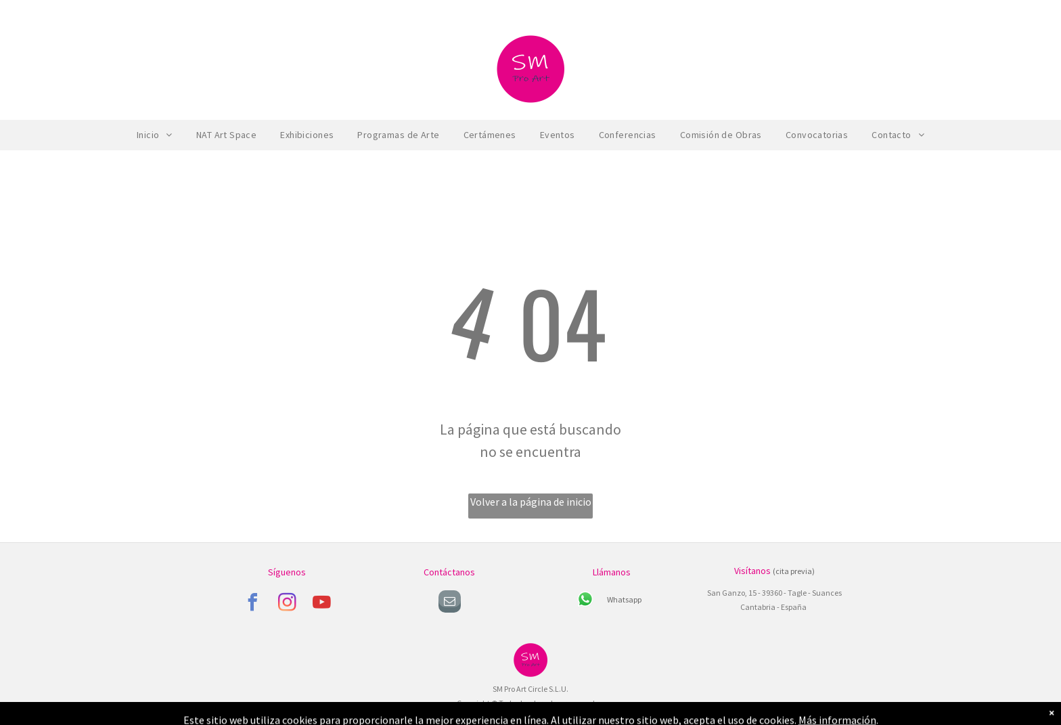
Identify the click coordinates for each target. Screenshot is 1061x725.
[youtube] (321, 604)
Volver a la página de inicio (530, 501)
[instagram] (286, 604)
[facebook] (252, 604)
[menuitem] (156, 135)
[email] (449, 603)
